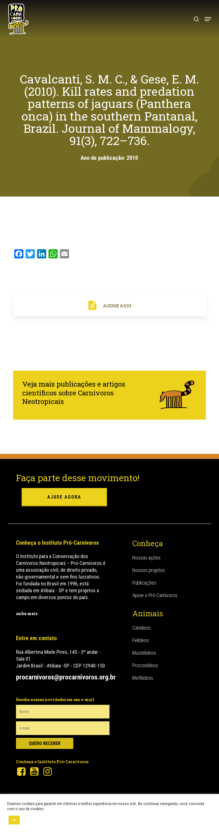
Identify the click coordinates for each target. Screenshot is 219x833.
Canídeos (141, 628)
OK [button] (14, 820)
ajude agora (64, 497)
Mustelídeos (144, 653)
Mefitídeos (142, 678)
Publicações (144, 583)
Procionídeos (145, 665)
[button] (208, 19)
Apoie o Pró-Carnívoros (154, 595)
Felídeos (140, 640)
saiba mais (26, 613)
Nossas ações (146, 558)
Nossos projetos (148, 570)
